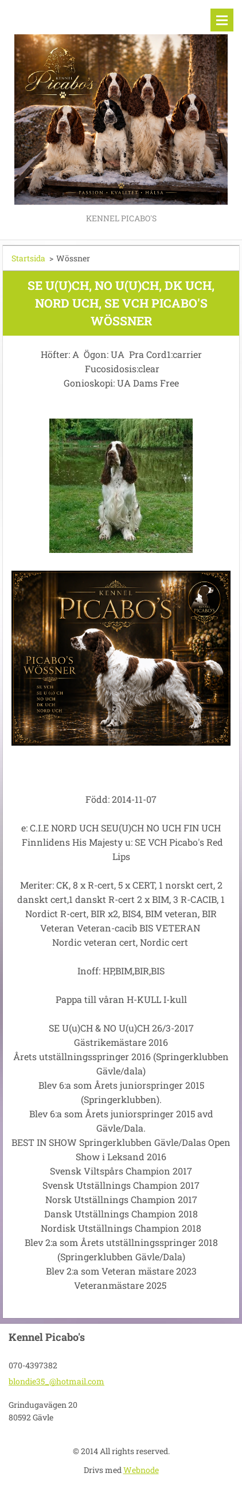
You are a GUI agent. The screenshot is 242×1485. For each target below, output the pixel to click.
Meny (221, 20)
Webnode (141, 1469)
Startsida (28, 258)
